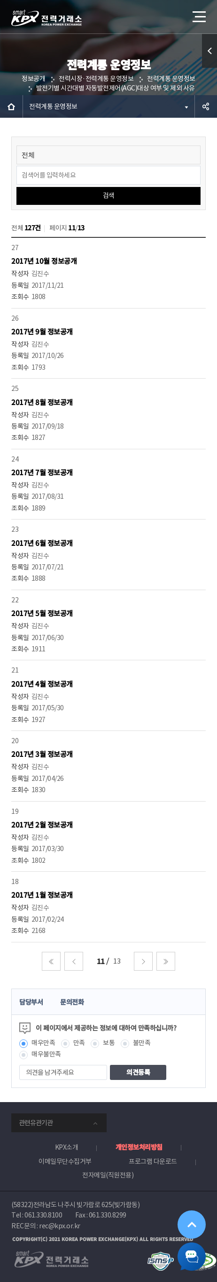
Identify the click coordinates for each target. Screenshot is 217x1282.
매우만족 (43, 1043)
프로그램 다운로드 (153, 1161)
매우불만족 (46, 1054)
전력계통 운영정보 (171, 78)
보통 (109, 1043)
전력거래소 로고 (46, 17)
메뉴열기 (198, 13)
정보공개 (33, 78)
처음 (51, 961)
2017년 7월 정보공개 (42, 472)
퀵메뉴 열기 (210, 67)
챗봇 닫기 (192, 1256)
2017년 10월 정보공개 (44, 261)
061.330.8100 (43, 1215)
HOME (11, 106)
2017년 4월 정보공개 (42, 684)
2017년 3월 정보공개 (42, 754)
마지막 (165, 961)
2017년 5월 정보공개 (42, 613)
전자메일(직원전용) (107, 1175)
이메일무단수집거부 (65, 1161)
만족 (79, 1043)
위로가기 (192, 1224)
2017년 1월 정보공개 (42, 895)
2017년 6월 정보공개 (42, 543)
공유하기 (205, 106)
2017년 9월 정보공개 (42, 331)
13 (116, 961)
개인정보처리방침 (139, 1147)
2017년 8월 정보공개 (42, 402)
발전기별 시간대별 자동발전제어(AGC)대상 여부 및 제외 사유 (115, 88)
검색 (109, 195)
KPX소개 (66, 1147)
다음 (143, 961)
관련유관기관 (36, 1123)
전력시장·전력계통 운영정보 (96, 78)
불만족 (142, 1043)
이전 (73, 961)
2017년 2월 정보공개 (42, 824)
